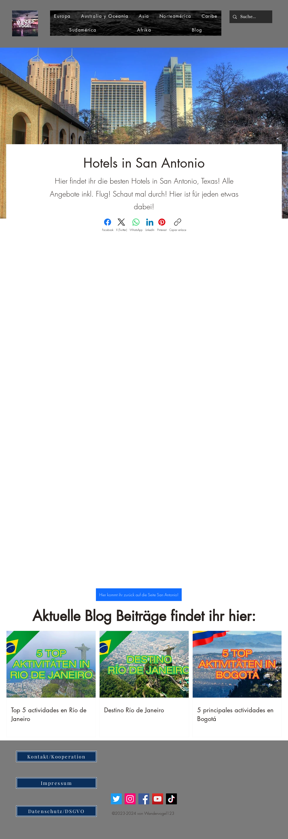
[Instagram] (130, 798)
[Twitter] (116, 798)
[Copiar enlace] (177, 225)
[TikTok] (171, 798)
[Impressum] (56, 783)
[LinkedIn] (149, 225)
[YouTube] (157, 798)
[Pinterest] (161, 225)
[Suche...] (250, 16)
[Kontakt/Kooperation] (56, 756)
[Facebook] (107, 225)
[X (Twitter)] (121, 225)
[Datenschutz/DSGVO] (56, 811)
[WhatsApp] (136, 225)
